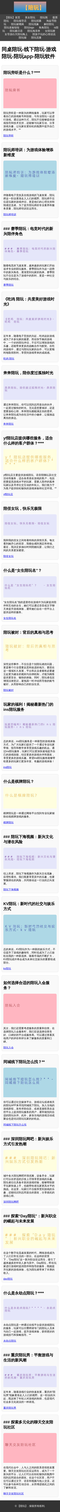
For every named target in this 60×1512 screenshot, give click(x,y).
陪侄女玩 (8, 556)
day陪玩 (8, 1279)
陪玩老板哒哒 (11, 27)
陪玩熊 (44, 17)
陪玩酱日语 (16, 31)
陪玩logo (29, 27)
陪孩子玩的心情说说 (44, 34)
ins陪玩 (7, 767)
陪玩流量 (36, 37)
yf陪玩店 (8, 494)
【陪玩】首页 (12, 17)
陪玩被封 (8, 690)
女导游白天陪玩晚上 (16, 34)
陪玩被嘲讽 (17, 24)
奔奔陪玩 (8, 424)
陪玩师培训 (9, 214)
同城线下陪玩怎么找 (14, 1124)
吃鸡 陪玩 (8, 358)
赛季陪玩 (8, 285)
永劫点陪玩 (9, 1340)
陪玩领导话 (20, 20)
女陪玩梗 (50, 31)
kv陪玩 (7, 968)
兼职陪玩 (49, 24)
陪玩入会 (8, 1047)
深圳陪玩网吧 (11, 1201)
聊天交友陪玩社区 (13, 1493)
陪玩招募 (36, 20)
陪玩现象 (34, 24)
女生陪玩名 (9, 618)
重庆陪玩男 (9, 1407)
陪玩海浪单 (33, 31)
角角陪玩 (44, 27)
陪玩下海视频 (11, 889)
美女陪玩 (30, 17)
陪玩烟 (22, 37)
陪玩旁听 (8, 135)
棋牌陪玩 (8, 822)
